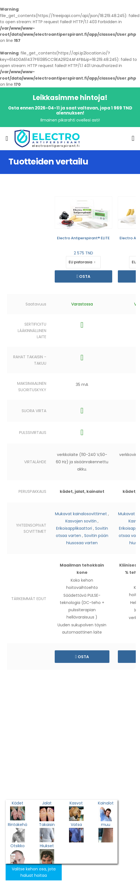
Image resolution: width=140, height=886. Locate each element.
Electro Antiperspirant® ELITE (83, 238)
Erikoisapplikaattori (74, 528)
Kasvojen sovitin (81, 521)
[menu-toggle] (7, 138)
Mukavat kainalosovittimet (81, 514)
